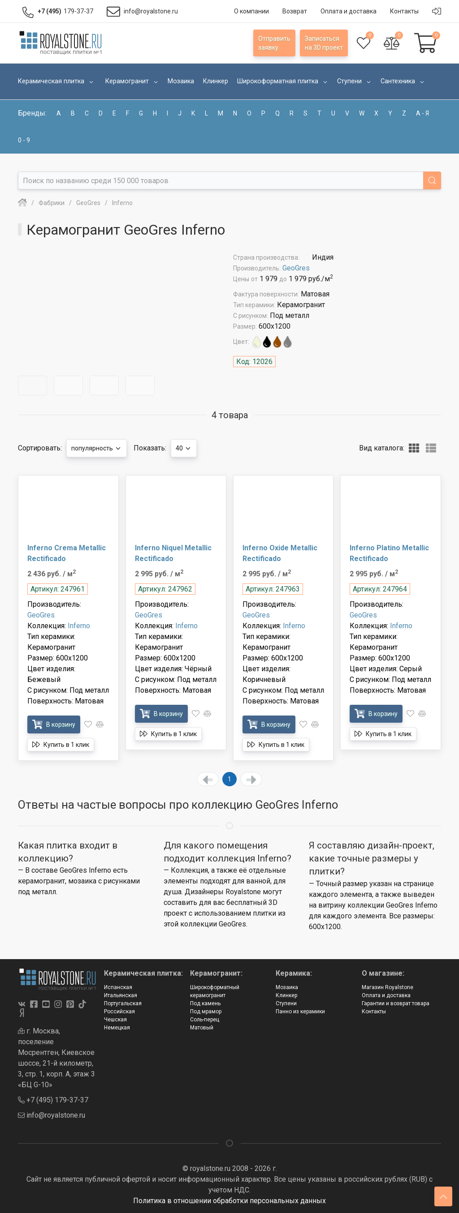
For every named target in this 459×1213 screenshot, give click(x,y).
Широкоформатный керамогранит (214, 991)
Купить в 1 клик (60, 744)
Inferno (79, 626)
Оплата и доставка (386, 995)
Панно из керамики (300, 1011)
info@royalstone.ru (51, 1115)
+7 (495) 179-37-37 (53, 1100)
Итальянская (120, 995)
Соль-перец (204, 1019)
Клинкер (286, 995)
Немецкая (117, 1027)
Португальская (123, 1003)
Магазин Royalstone (387, 987)
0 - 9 (24, 140)
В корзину (53, 724)
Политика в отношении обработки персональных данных (229, 1200)
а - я (422, 113)
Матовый (201, 1027)
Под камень (205, 1003)
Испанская (118, 987)
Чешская (115, 1019)
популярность (96, 448)
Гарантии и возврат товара (395, 1003)
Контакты (374, 1011)
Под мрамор (205, 1011)
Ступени (286, 1003)
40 (184, 448)
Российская (119, 1011)
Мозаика (287, 987)
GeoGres (296, 268)
